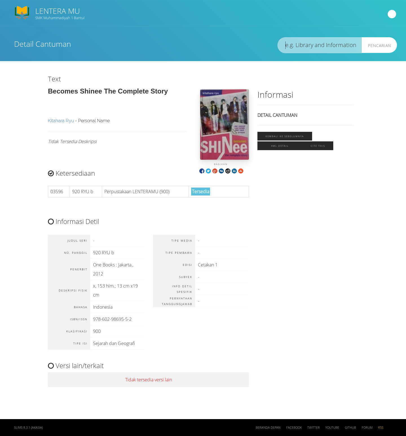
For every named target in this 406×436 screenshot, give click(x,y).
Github (350, 428)
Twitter (313, 428)
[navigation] (392, 14)
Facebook (294, 428)
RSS (380, 428)
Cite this (318, 145)
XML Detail (280, 145)
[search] (319, 45)
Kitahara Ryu (61, 120)
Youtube (332, 428)
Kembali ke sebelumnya (285, 136)
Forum (367, 428)
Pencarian (379, 45)
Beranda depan (268, 428)
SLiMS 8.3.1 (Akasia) (28, 428)
